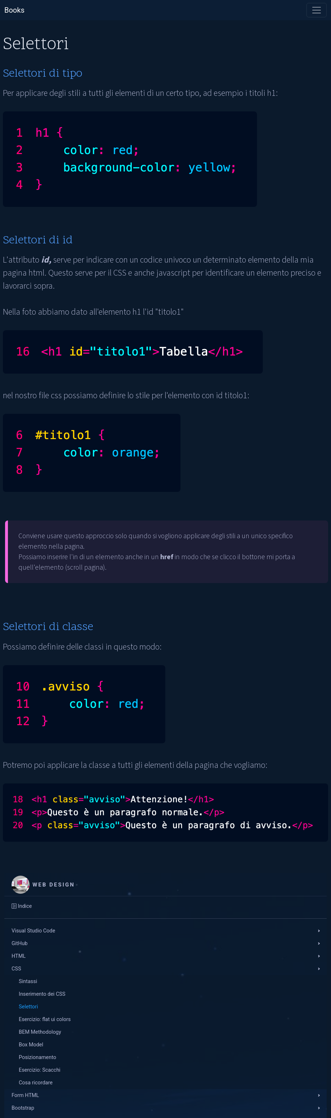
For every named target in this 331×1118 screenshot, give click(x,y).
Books (14, 10)
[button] (165, 930)
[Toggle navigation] (316, 10)
